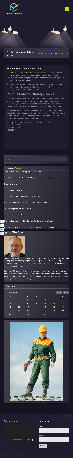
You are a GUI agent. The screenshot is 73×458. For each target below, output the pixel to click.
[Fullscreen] (32, 440)
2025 (51, 53)
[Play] (6, 440)
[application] (19, 433)
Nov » (66, 292)
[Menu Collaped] (67, 9)
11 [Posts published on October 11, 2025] (54, 303)
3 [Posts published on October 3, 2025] (45, 300)
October (59, 53)
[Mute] (29, 440)
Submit (42, 446)
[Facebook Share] (2, 221)
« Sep (59, 292)
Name (41, 427)
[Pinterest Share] (2, 233)
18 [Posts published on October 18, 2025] (54, 307)
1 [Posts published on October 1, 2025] (27, 300)
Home (43, 53)
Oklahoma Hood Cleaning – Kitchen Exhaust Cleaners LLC (28, 73)
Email (41, 436)
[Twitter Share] (2, 225)
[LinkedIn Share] (2, 229)
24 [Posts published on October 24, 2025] (45, 311)
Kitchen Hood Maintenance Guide (24, 68)
